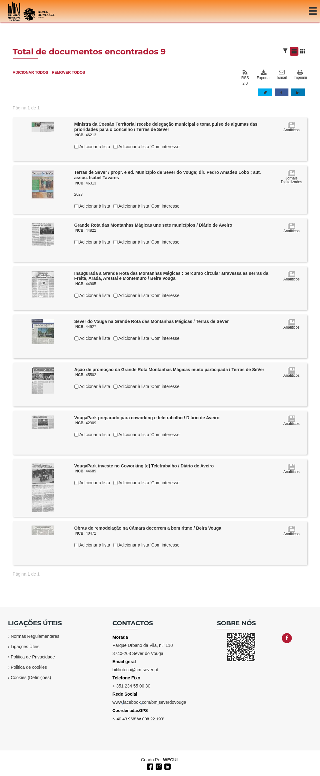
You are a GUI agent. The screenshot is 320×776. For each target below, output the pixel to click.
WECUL (171, 759)
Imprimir (300, 75)
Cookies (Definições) (31, 677)
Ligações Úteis (25, 646)
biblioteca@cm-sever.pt (135, 669)
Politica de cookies (29, 667)
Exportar (263, 74)
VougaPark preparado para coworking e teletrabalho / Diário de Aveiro (147, 417)
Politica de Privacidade (33, 656)
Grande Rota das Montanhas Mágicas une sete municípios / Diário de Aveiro (153, 225)
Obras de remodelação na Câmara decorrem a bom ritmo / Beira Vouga (147, 528)
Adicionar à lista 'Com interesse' (149, 146)
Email (282, 75)
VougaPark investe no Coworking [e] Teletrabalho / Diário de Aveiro (144, 465)
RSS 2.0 (245, 77)
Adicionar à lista (94, 146)
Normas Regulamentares (35, 636)
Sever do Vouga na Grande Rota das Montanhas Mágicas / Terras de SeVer (151, 321)
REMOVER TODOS (68, 72)
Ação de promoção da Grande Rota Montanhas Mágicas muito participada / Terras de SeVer (169, 369)
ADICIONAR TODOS (30, 72)
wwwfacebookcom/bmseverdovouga (149, 702)
